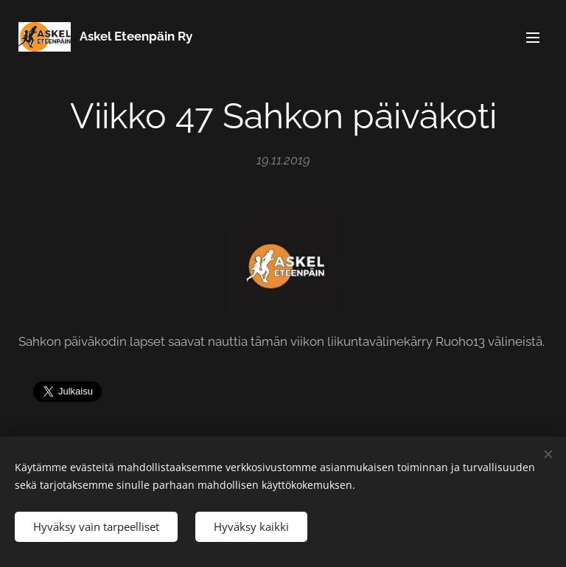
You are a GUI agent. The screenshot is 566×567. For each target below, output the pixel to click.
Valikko (532, 37)
